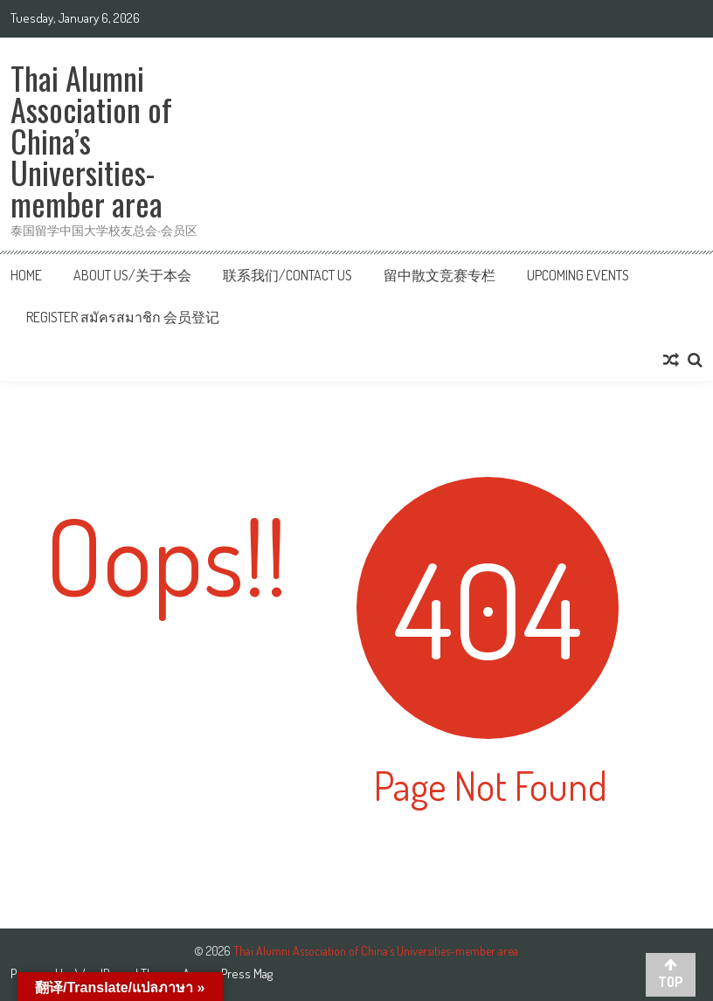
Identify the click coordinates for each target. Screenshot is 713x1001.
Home (26, 275)
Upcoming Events (578, 275)
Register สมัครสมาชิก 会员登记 (122, 317)
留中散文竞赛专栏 (439, 275)
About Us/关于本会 (132, 275)
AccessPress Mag (228, 973)
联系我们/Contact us (287, 275)
